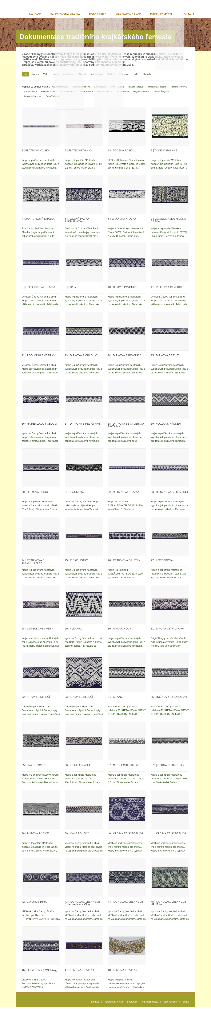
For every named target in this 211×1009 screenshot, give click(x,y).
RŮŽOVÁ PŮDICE (35, 835)
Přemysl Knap (30, 93)
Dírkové (111, 76)
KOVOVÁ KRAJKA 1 (79, 972)
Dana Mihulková (104, 93)
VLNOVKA (73, 630)
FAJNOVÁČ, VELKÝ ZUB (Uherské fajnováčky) (82, 905)
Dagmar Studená (141, 93)
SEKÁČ (115, 698)
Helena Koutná (48, 93)
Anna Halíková (117, 89)
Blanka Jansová (136, 89)
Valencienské (97, 76)
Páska (56, 76)
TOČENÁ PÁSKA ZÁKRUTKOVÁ (77, 222)
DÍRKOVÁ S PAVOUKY (124, 357)
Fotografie (103, 14)
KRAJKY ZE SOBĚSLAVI (125, 835)
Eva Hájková (100, 89)
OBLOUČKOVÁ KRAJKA (38, 289)
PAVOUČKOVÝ (119, 630)
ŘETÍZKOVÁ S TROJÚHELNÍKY (33, 564)
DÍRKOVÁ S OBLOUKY (81, 357)
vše (25, 76)
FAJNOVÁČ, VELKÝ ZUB (125, 903)
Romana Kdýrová (178, 89)
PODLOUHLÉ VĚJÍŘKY (38, 357)
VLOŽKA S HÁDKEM (166, 425)
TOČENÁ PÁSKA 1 (122, 152)
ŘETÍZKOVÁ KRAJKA (123, 494)
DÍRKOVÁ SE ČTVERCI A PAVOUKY (126, 427)
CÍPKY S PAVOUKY (122, 289)
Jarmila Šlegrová (161, 93)
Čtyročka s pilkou (34, 903)
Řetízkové (123, 76)
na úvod (44, 14)
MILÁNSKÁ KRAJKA (122, 220)
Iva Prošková (123, 93)
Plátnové (35, 76)
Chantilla (147, 76)
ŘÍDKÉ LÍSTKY (76, 562)
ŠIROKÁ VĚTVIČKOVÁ (167, 630)
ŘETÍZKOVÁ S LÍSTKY (124, 562)
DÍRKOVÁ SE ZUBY (165, 357)
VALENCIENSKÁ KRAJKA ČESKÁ (168, 222)
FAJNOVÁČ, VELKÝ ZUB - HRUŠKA (169, 905)
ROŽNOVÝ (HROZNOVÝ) (169, 698)
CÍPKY (70, 289)
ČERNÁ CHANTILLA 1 (124, 767)
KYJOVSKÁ (74, 494)
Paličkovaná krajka (72, 14)
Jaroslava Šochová (32, 98)
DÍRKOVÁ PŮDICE (36, 494)
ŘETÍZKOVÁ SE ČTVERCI (169, 494)
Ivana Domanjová (60, 89)
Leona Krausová (67, 93)
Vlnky (45, 76)
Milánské (82, 76)
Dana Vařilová (52, 98)
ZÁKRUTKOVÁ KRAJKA (38, 220)
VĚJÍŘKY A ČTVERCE (167, 289)
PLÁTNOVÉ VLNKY (78, 152)
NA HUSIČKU (33, 767)
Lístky (135, 76)
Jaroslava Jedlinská (157, 89)
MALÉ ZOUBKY (77, 835)
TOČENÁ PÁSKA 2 (164, 152)
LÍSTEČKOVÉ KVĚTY (37, 630)
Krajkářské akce (132, 14)
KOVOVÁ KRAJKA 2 (122, 972)
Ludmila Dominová (81, 89)
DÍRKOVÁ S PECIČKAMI (82, 425)
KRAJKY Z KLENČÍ (36, 698)
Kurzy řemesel (164, 14)
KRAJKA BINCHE (78, 767)
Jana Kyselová (86, 93)
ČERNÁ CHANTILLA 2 (167, 767)
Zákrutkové (68, 76)
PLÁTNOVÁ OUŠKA (36, 152)
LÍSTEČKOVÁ (162, 562)
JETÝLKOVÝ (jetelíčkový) (39, 972)
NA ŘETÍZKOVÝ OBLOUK (40, 425)
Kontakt (189, 14)
